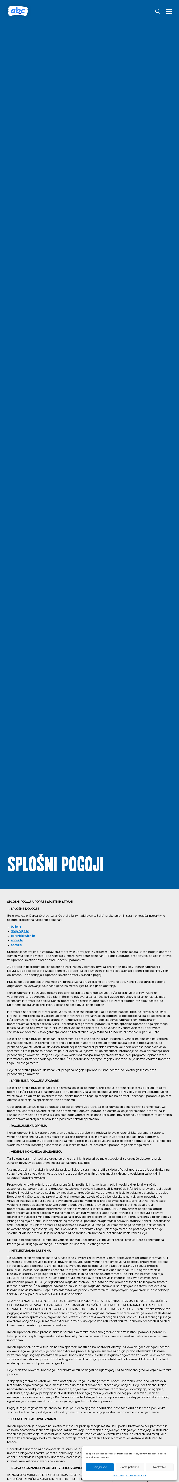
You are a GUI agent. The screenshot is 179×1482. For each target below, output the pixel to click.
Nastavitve (159, 1466)
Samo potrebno (129, 1466)
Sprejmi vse (100, 1466)
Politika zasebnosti (136, 1475)
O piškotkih (118, 1475)
